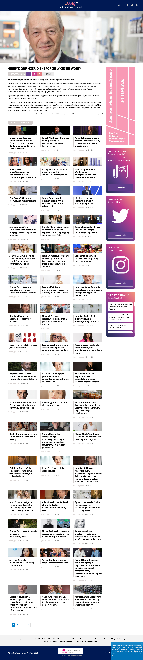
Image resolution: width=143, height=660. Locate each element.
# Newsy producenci (22, 639)
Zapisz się (121, 187)
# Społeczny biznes (92, 641)
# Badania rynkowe (101, 639)
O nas (102, 653)
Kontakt (108, 653)
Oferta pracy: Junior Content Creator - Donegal (118, 326)
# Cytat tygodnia (17, 74)
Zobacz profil (120, 235)
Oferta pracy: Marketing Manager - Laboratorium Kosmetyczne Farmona (120, 306)
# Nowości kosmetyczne (81, 639)
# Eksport (79, 641)
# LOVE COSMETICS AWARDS (43, 639)
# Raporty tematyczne (120, 639)
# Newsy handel (63, 639)
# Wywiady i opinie (50, 641)
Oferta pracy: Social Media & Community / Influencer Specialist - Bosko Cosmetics (120, 317)
